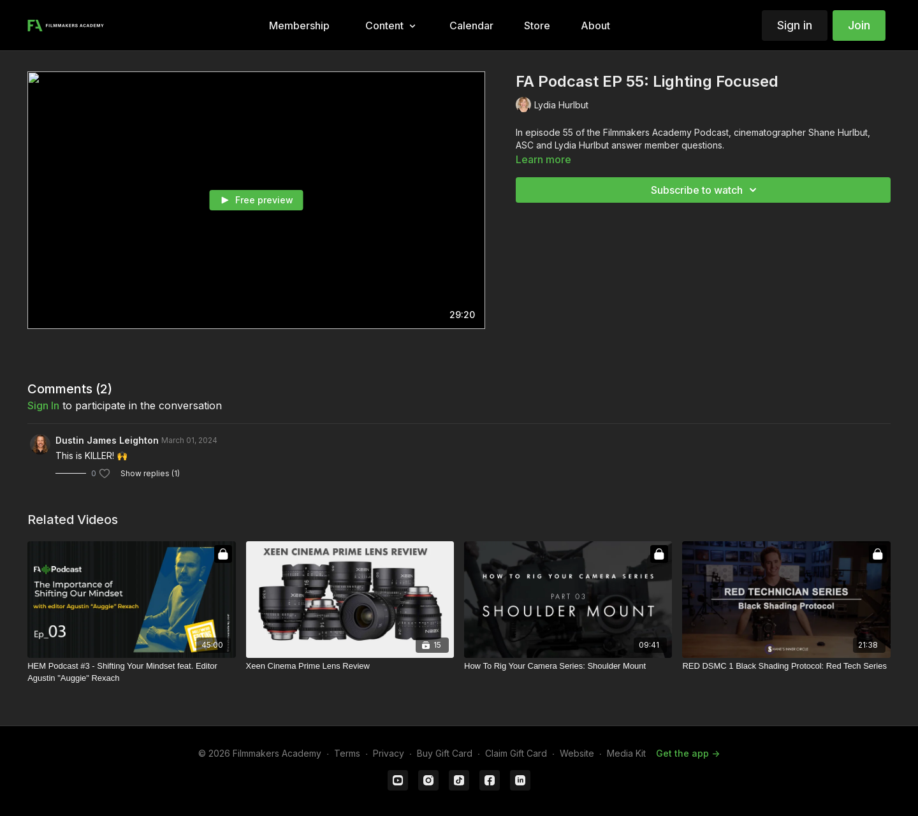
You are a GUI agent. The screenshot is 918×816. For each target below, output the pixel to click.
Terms (347, 753)
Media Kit (626, 753)
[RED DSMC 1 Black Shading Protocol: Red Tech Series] (786, 666)
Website (577, 753)
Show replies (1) (150, 473)
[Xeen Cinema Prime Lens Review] (350, 666)
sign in (43, 405)
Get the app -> (688, 753)
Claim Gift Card (516, 753)
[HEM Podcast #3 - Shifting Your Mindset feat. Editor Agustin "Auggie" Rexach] (131, 672)
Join (859, 25)
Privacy (388, 753)
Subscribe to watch (706, 190)
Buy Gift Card (444, 753)
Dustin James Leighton (107, 440)
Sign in (794, 25)
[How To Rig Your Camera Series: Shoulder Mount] (568, 666)
